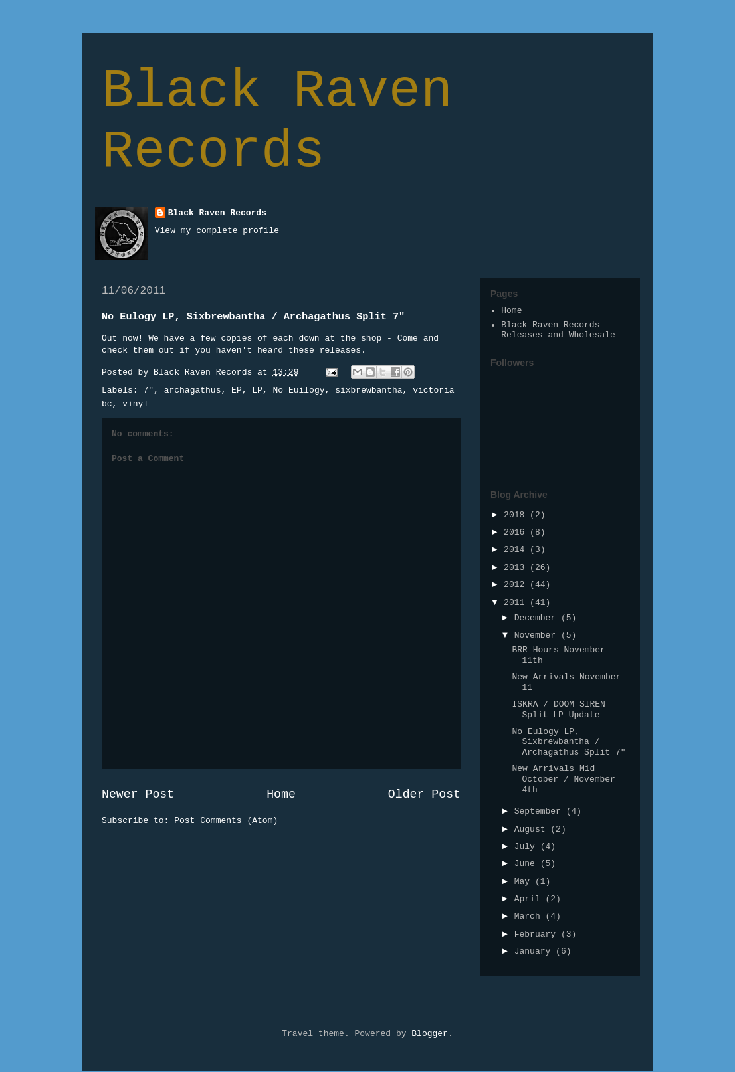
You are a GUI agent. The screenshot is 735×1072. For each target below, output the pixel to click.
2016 (517, 532)
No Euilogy (299, 390)
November (537, 635)
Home (281, 794)
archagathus (192, 390)
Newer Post (138, 794)
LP (257, 390)
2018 (517, 515)
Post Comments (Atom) (226, 821)
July (527, 846)
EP (236, 390)
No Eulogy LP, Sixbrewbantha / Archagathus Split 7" (568, 742)
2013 (517, 568)
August (532, 829)
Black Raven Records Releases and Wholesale (558, 330)
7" (148, 390)
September (540, 811)
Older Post (424, 794)
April (530, 899)
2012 (517, 585)
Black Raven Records (277, 121)
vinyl (135, 404)
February (537, 934)
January (535, 951)
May (524, 882)
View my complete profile (217, 231)
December (537, 618)
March (530, 916)
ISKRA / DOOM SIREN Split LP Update (558, 709)
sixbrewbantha (368, 390)
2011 (517, 603)
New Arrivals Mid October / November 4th (563, 779)
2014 (517, 550)
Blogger (429, 1034)
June (527, 864)
